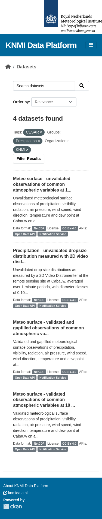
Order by (21, 102)
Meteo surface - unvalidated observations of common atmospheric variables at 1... (42, 184)
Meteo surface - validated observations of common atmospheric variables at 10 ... (44, 400)
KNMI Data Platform (41, 45)
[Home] (8, 66)
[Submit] (82, 86)
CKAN (12, 506)
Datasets (26, 66)
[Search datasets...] (44, 86)
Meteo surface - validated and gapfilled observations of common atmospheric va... (48, 328)
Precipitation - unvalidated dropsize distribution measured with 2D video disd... (50, 256)
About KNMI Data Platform (25, 486)
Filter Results (29, 158)
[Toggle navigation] (91, 45)
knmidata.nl (15, 493)
